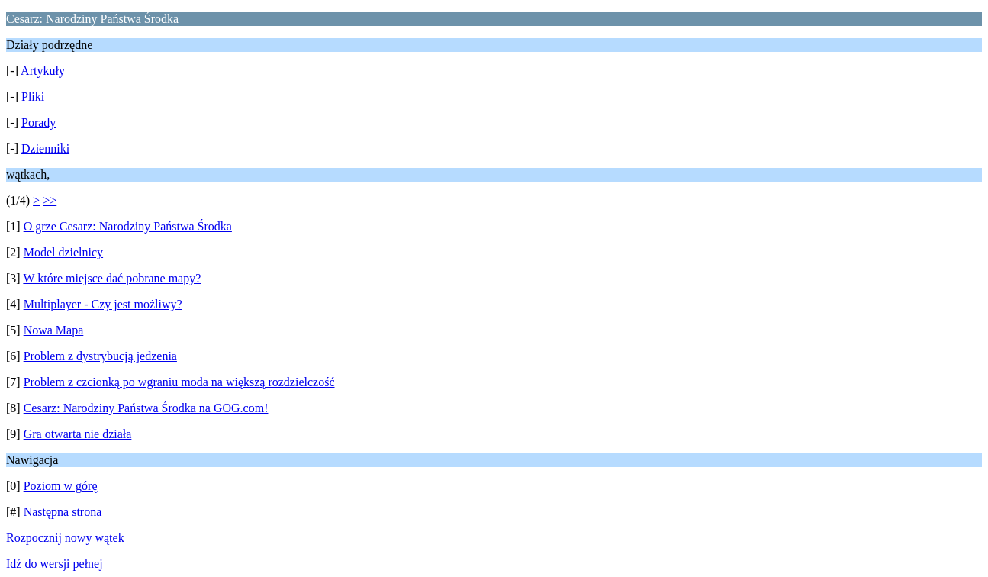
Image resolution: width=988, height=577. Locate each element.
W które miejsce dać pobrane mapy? (112, 278)
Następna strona (63, 511)
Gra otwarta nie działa (78, 433)
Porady (38, 122)
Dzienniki (45, 148)
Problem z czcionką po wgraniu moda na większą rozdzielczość (179, 382)
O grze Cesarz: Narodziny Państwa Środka (128, 226)
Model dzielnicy (63, 252)
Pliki (32, 96)
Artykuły (43, 70)
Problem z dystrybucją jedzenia (100, 356)
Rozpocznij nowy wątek (65, 537)
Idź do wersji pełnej (54, 563)
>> (49, 200)
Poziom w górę (61, 485)
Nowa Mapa (54, 330)
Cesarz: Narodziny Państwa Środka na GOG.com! (146, 407)
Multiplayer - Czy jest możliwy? (103, 304)
